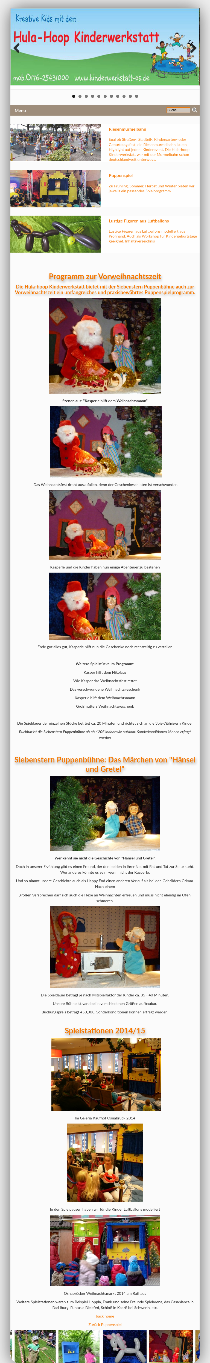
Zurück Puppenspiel (104, 1324)
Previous (18, 48)
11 (136, 96)
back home (105, 1316)
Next (191, 48)
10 (130, 96)
